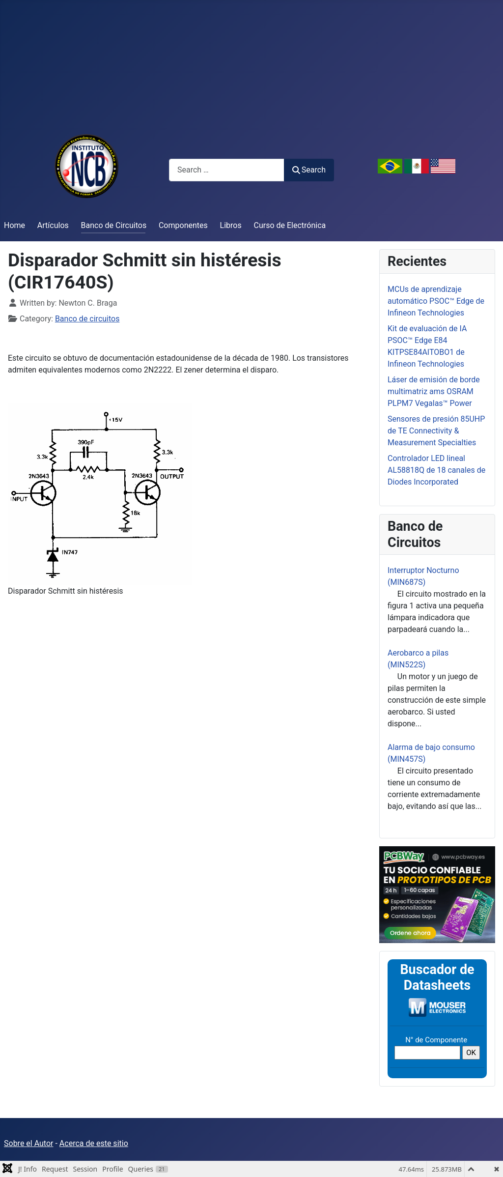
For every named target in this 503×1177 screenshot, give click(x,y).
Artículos (53, 225)
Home (14, 225)
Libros (231, 225)
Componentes (183, 225)
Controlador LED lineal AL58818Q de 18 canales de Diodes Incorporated (436, 470)
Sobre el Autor (28, 1143)
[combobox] (226, 170)
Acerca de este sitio (93, 1143)
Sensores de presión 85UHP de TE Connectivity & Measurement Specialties (436, 430)
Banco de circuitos (87, 318)
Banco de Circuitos (114, 225)
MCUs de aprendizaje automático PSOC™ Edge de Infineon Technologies (436, 301)
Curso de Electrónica (290, 225)
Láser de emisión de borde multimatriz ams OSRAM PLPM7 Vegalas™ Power (434, 391)
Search (309, 169)
